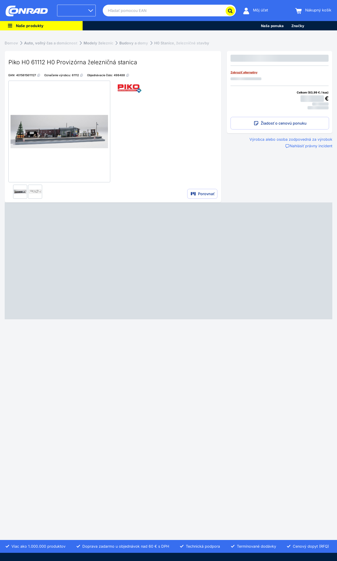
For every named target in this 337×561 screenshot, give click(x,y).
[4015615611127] (28, 75)
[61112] (77, 75)
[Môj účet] (255, 10)
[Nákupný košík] (313, 10)
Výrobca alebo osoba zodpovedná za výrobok (290, 139)
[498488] (121, 75)
